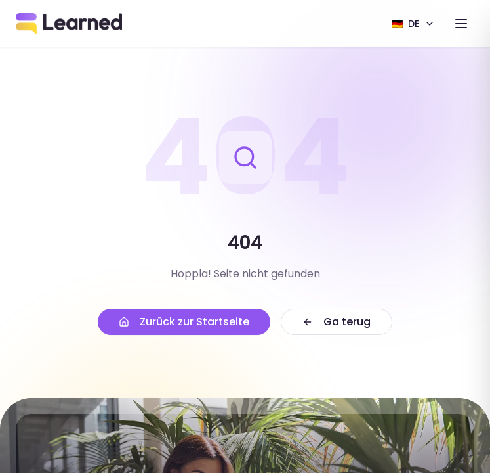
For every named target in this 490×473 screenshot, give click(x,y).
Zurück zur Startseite (184, 321)
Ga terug (336, 321)
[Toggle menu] (461, 24)
